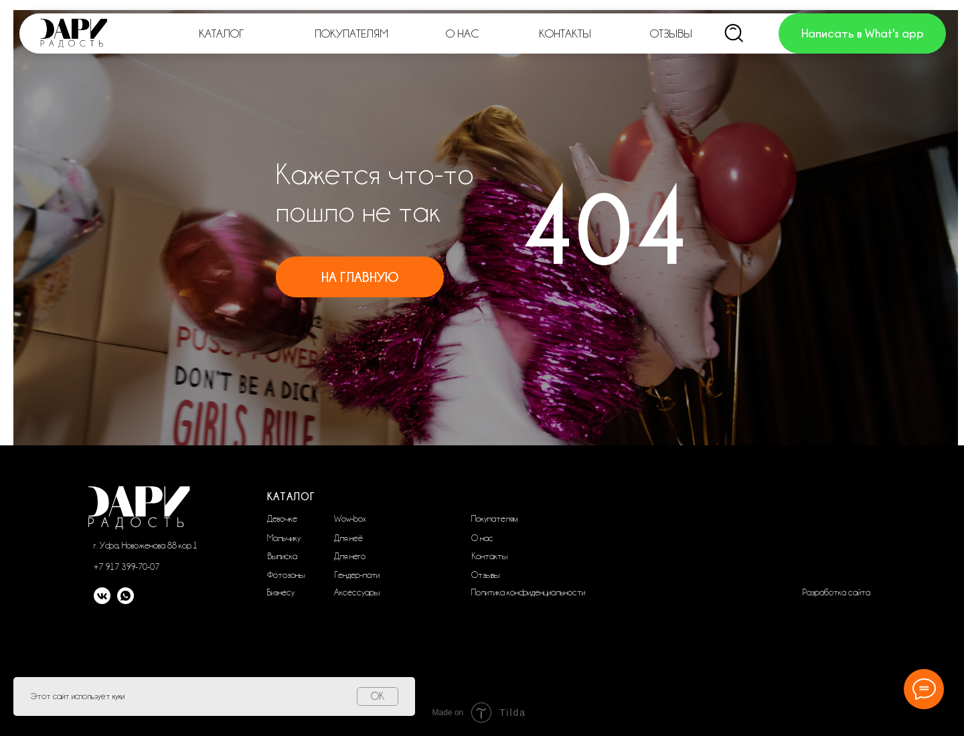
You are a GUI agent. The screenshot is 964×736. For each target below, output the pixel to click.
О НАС (462, 33)
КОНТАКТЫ (565, 33)
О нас (482, 537)
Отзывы (485, 574)
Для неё (348, 537)
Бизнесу (281, 592)
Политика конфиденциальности (528, 592)
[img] (734, 33)
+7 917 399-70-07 (126, 566)
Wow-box (350, 518)
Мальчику (284, 537)
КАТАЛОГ (221, 33)
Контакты (489, 556)
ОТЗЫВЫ (671, 33)
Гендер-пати (357, 574)
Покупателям (494, 518)
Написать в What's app (862, 33)
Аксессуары (357, 592)
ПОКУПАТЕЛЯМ (351, 33)
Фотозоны (286, 574)
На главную (359, 277)
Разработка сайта (836, 592)
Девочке (282, 518)
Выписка (282, 556)
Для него (350, 556)
